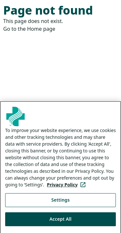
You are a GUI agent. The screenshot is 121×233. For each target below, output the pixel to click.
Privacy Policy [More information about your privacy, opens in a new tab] (67, 187)
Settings (60, 202)
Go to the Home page (29, 28)
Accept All (60, 221)
